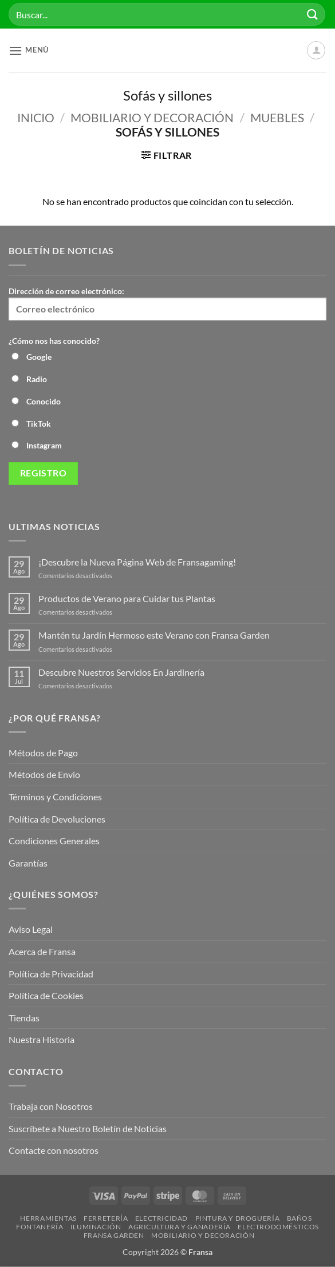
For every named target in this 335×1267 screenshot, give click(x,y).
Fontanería (39, 1226)
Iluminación (95, 1226)
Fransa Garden (114, 1235)
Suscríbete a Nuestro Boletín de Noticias (88, 1128)
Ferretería (106, 1218)
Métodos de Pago (43, 752)
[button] (29, 51)
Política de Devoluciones (57, 818)
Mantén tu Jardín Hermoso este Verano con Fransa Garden (154, 635)
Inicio (35, 117)
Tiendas (24, 1017)
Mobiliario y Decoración (152, 117)
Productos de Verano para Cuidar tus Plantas (126, 598)
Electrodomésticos (278, 1226)
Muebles (277, 117)
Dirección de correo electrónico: (167, 303)
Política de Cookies (46, 995)
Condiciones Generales (54, 840)
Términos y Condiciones (55, 796)
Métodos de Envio (44, 774)
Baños (299, 1218)
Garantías (28, 862)
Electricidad (161, 1218)
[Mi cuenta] (316, 50)
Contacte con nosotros (53, 1150)
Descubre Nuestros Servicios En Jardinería (122, 672)
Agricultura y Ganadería (179, 1226)
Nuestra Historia (42, 1039)
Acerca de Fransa (42, 951)
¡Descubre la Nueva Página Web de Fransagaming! (137, 561)
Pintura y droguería (237, 1218)
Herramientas (48, 1218)
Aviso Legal (31, 929)
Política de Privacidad (51, 973)
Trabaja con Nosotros (51, 1106)
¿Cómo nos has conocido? (54, 341)
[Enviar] (312, 14)
